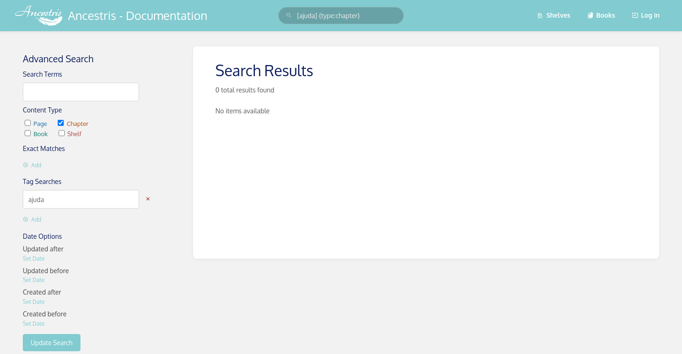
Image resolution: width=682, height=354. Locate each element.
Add (32, 165)
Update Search (52, 343)
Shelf (70, 134)
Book (37, 134)
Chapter (73, 123)
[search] (341, 15)
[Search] (289, 16)
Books (601, 15)
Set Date (34, 258)
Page (36, 123)
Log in (646, 15)
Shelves (553, 15)
